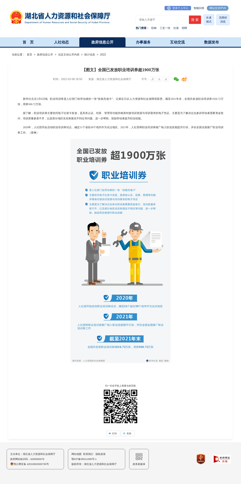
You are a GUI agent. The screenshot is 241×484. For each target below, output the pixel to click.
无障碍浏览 (223, 19)
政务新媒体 (139, 459)
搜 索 (194, 20)
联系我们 (88, 454)
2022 (103, 54)
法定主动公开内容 (68, 54)
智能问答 (199, 8)
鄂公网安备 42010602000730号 (29, 464)
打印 (113, 433)
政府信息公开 (45, 54)
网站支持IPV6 (217, 8)
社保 (176, 28)
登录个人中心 (177, 8)
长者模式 (209, 19)
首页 (29, 54)
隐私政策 (101, 454)
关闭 (127, 433)
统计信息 (89, 54)
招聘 (184, 28)
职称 (154, 28)
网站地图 (76, 454)
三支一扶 (165, 28)
